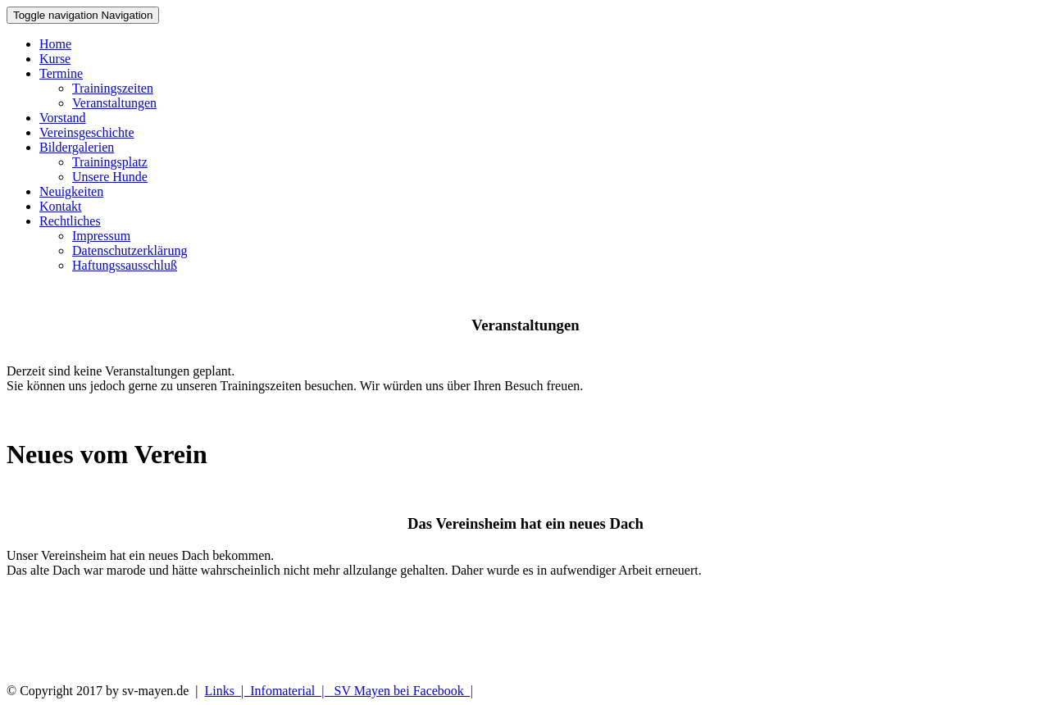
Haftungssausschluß (124, 265)
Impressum (101, 236)
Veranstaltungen (114, 103)
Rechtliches (70, 221)
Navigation (82, 15)
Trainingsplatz (110, 162)
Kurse (55, 59)
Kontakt (60, 206)
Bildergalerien (76, 147)
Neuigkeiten (71, 191)
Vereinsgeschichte (86, 132)
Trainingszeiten (112, 88)
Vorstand (62, 118)
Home (55, 44)
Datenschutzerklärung (129, 250)
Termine (61, 73)
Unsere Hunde (110, 177)
